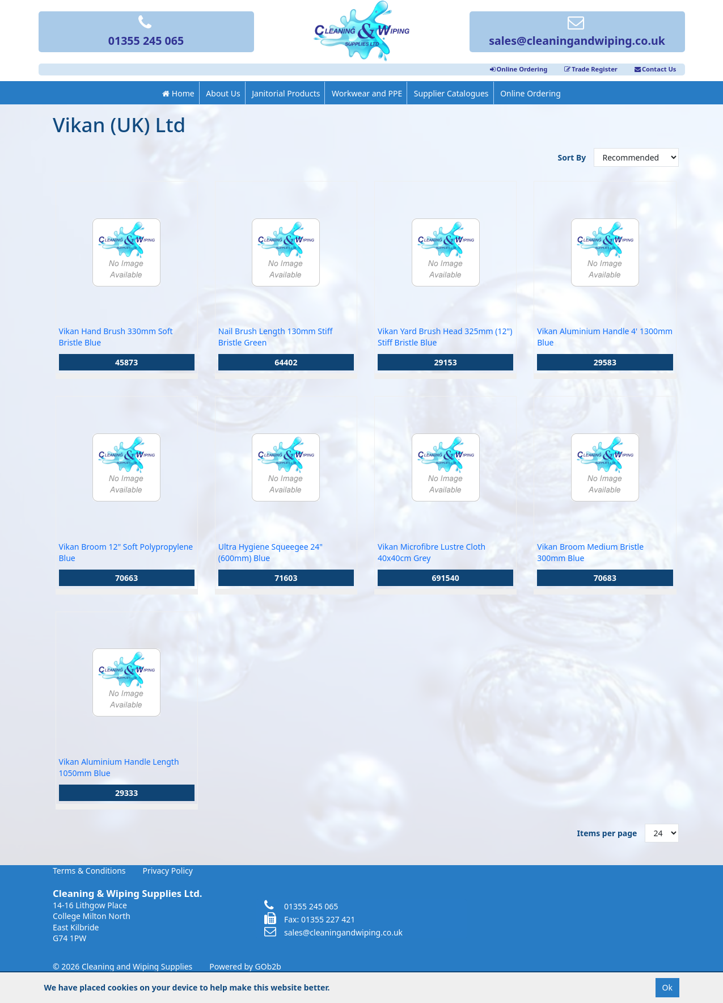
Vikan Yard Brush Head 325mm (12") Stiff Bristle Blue (445, 337)
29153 (445, 362)
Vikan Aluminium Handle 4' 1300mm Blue (605, 337)
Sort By (573, 157)
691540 (445, 577)
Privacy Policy (168, 870)
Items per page (607, 833)
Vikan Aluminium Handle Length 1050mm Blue (119, 767)
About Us (223, 93)
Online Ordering (519, 69)
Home (178, 93)
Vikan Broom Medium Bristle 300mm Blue (590, 552)
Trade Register (591, 69)
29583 (605, 362)
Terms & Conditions (89, 870)
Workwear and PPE (367, 93)
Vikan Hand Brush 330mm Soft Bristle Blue (116, 337)
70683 (605, 577)
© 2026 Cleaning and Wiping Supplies (122, 966)
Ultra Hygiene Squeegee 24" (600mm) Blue (270, 552)
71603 (285, 577)
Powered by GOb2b (245, 966)
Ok (667, 987)
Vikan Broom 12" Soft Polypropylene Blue (126, 552)
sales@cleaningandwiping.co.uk (577, 32)
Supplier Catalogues (451, 93)
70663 (126, 577)
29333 (126, 792)
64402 (285, 362)
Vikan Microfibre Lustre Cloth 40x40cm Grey (431, 552)
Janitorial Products (286, 93)
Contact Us (656, 69)
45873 (126, 362)
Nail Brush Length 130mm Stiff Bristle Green (275, 337)
